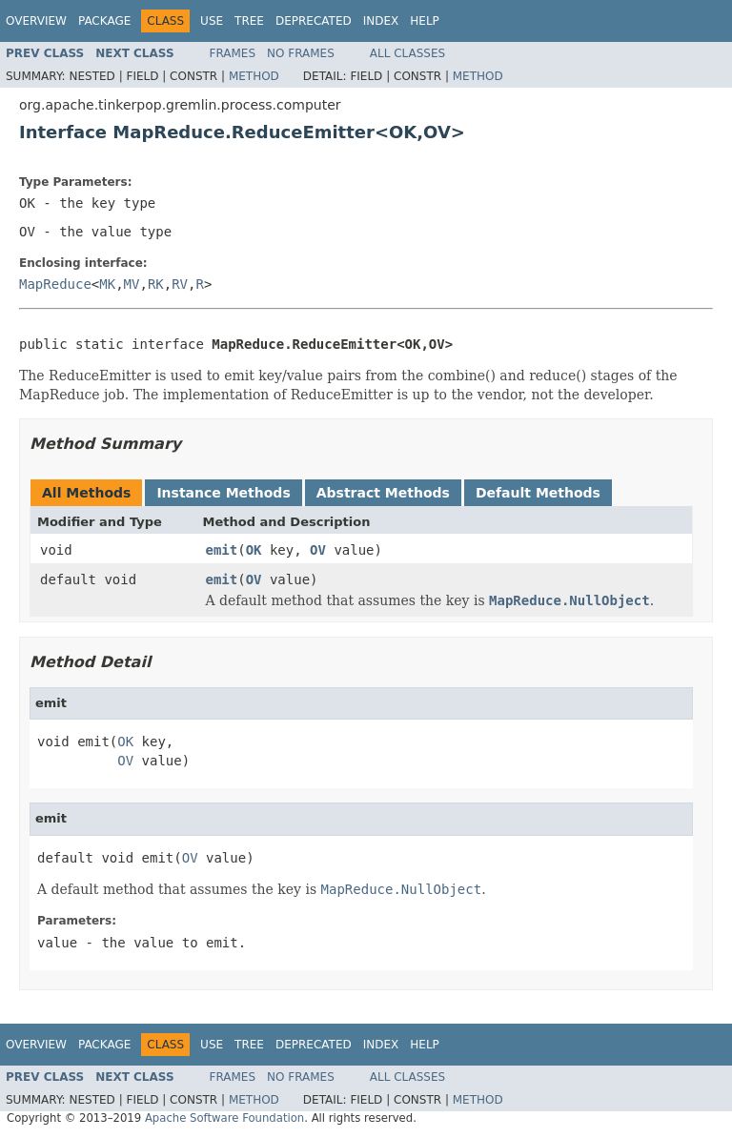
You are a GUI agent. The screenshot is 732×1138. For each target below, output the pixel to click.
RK (156, 284)
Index (381, 21)
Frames (233, 53)
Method (254, 76)
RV (180, 284)
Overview (36, 21)
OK (254, 550)
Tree (249, 21)
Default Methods (538, 492)
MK (107, 284)
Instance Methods (223, 492)
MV (132, 284)
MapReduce (55, 284)
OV (318, 550)
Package (104, 21)
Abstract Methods (383, 492)
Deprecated (313, 21)
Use (211, 21)
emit (222, 550)
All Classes (407, 53)
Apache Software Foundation (224, 1118)
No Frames (301, 53)
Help (424, 21)
